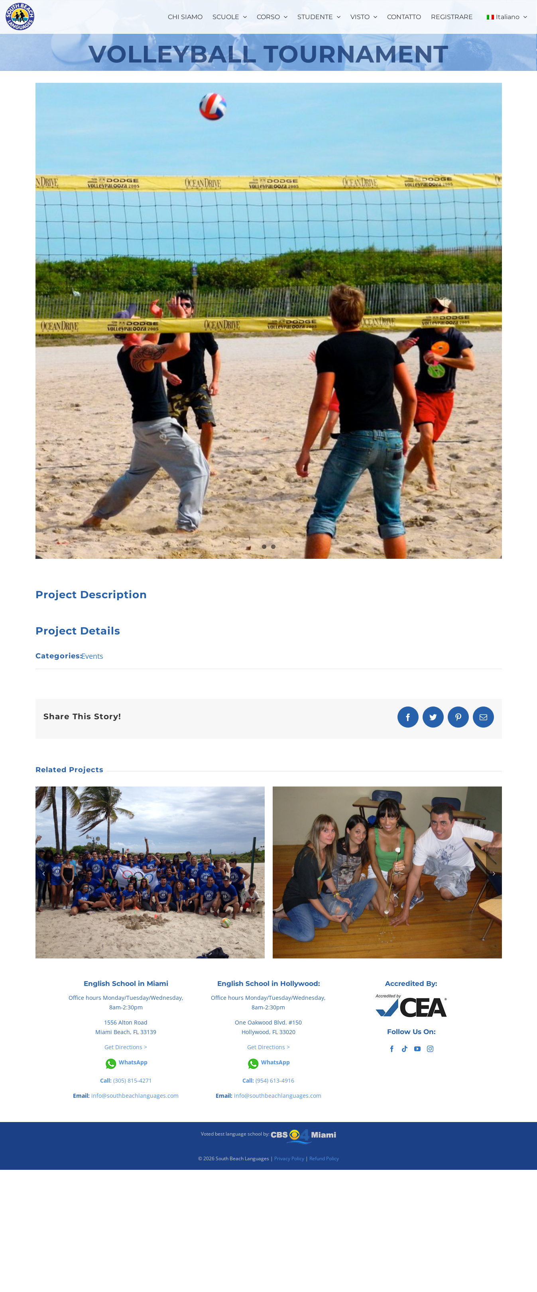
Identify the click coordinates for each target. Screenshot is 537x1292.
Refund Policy (324, 1158)
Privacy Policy (289, 1158)
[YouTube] (417, 1049)
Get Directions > (125, 1047)
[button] (43, 873)
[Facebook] (392, 1049)
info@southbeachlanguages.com (135, 1095)
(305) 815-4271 (126, 1080)
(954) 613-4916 (268, 1080)
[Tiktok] (404, 1049)
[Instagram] (430, 1049)
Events (92, 656)
